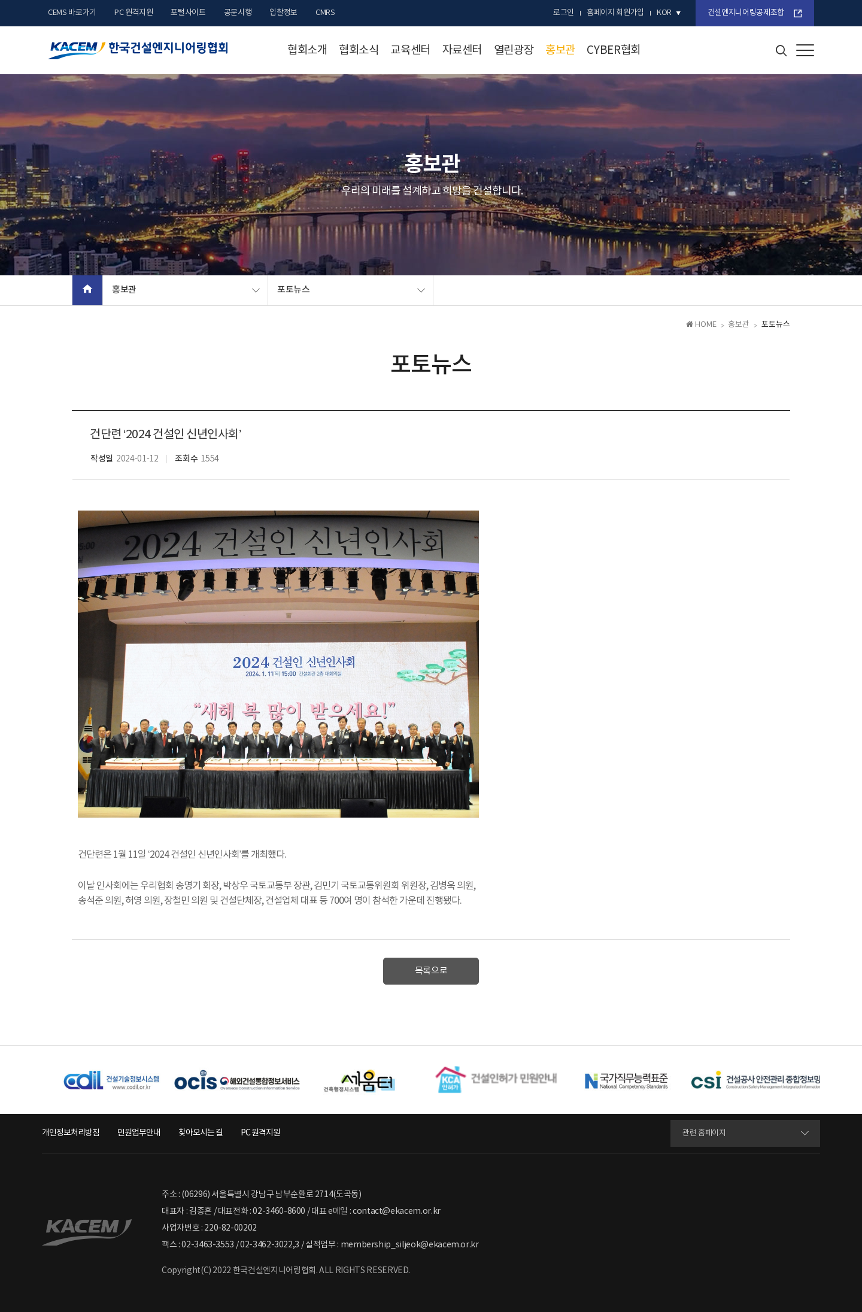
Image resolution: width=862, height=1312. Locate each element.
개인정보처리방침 (70, 1133)
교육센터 (410, 50)
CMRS (325, 12)
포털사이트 (188, 12)
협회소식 (359, 50)
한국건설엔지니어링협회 (137, 50)
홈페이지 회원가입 (615, 12)
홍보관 (560, 50)
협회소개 (307, 50)
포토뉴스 (293, 290)
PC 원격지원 (133, 12)
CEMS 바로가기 (72, 12)
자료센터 (462, 50)
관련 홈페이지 (704, 1133)
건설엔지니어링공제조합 (746, 12)
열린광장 (514, 50)
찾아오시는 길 (200, 1133)
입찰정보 (283, 12)
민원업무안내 (138, 1133)
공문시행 (238, 12)
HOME (701, 324)
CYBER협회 (614, 50)
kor (664, 12)
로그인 (563, 12)
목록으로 (431, 971)
